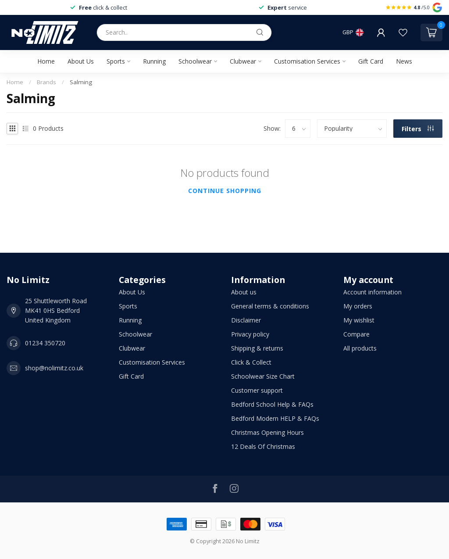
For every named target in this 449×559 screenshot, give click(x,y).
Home (46, 61)
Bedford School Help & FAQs (272, 404)
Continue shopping (224, 190)
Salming (81, 82)
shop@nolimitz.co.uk (54, 368)
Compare (356, 334)
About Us (81, 61)
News (404, 61)
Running (154, 61)
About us (244, 292)
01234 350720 (45, 343)
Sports (116, 61)
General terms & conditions (270, 306)
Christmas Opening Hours (267, 432)
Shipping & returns (257, 348)
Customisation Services (307, 61)
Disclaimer (246, 320)
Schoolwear (195, 61)
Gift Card (370, 61)
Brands (46, 82)
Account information (372, 292)
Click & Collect (251, 362)
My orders (357, 306)
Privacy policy (250, 334)
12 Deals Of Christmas (263, 446)
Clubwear (243, 61)
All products (360, 348)
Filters (418, 129)
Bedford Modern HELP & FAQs (275, 418)
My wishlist (358, 320)
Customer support (257, 390)
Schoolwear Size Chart (263, 376)
